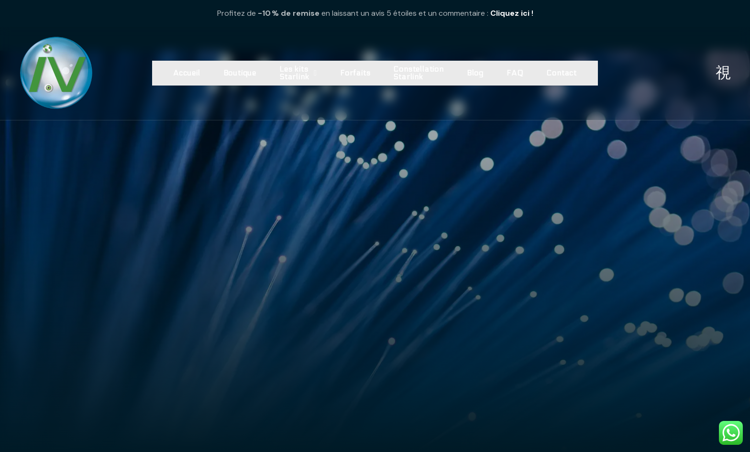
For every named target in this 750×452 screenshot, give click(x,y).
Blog (475, 72)
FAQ (515, 72)
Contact (561, 72)
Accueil (186, 72)
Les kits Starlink (298, 73)
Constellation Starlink (418, 73)
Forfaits (355, 72)
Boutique (239, 72)
